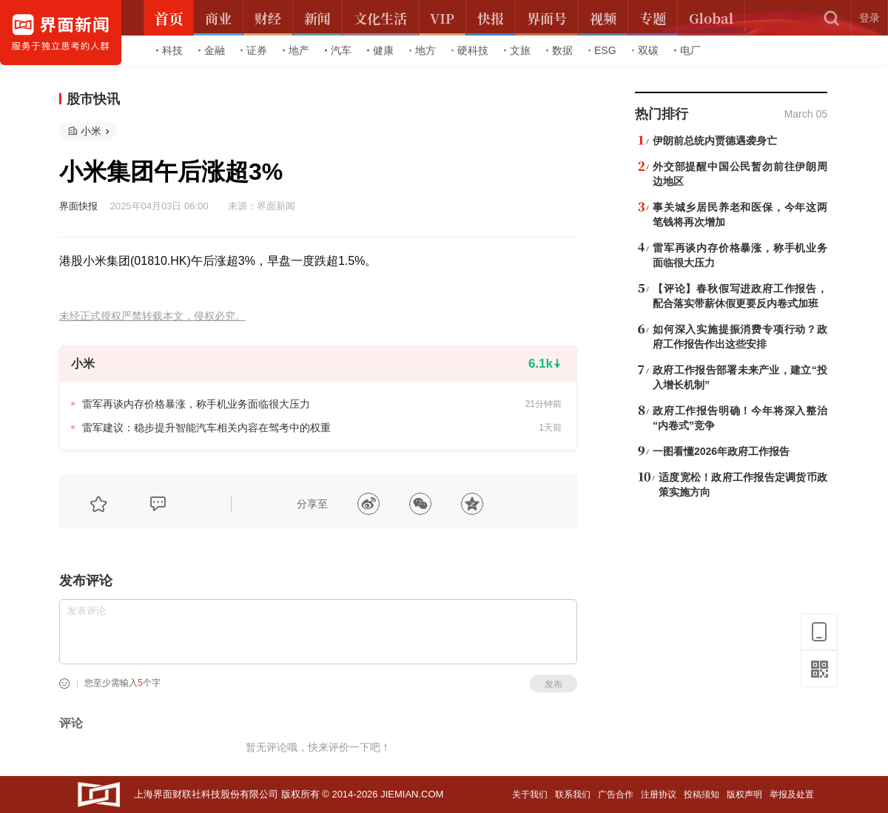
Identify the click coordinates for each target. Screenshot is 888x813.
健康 (380, 50)
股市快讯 (93, 99)
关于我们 (530, 794)
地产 (296, 50)
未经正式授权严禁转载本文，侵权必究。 (152, 316)
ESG (602, 50)
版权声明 (744, 794)
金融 (211, 50)
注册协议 (658, 794)
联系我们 (573, 794)
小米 (91, 131)
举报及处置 (792, 794)
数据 (559, 50)
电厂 (687, 50)
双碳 (645, 50)
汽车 (338, 50)
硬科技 (469, 50)
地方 (422, 50)
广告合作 (615, 794)
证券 (253, 50)
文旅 (517, 50)
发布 (553, 684)
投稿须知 (701, 794)
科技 (169, 50)
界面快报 (78, 206)
